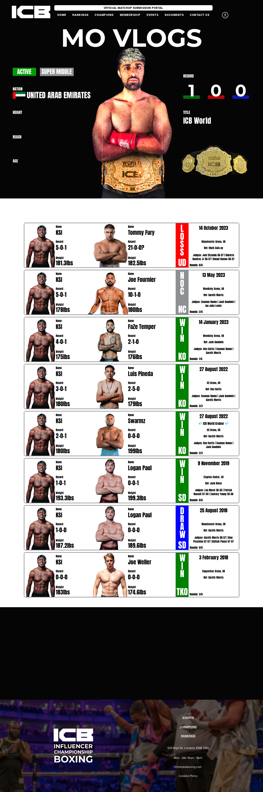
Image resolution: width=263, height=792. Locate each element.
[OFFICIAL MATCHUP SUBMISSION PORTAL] (133, 8)
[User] (225, 15)
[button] (130, 14)
